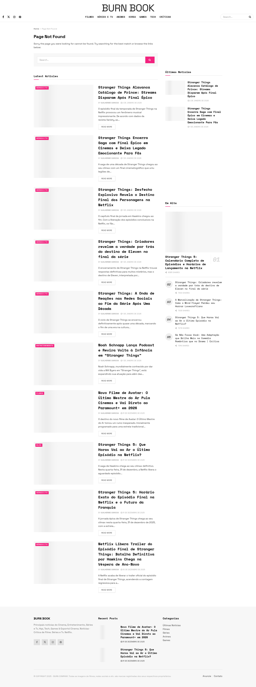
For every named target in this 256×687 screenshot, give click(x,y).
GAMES (143, 17)
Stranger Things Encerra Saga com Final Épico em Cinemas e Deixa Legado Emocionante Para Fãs (123, 145)
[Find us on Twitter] (8, 17)
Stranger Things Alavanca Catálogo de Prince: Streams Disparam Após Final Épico (127, 92)
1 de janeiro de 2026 (131, 158)
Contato (218, 676)
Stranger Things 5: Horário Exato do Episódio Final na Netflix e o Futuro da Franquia (126, 499)
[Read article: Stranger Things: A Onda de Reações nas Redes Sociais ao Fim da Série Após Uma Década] (63, 312)
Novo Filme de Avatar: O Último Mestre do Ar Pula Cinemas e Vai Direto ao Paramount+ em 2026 (124, 400)
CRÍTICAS (165, 17)
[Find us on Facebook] (3, 17)
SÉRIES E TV (105, 17)
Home (36, 28)
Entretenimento (45, 345)
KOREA (132, 17)
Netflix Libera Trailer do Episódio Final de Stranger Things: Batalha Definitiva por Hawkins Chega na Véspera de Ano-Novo (126, 554)
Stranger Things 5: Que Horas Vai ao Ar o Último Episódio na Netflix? (124, 449)
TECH (153, 17)
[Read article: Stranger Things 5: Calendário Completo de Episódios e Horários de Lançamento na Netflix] (193, 232)
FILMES (89, 17)
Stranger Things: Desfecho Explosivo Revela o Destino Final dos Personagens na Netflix (126, 197)
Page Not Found (49, 28)
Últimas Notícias (172, 625)
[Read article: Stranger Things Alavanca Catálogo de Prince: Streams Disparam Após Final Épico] (63, 106)
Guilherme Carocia (110, 103)
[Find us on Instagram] (14, 17)
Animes (167, 636)
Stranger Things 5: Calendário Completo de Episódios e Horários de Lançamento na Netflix (185, 262)
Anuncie (207, 676)
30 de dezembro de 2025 (133, 569)
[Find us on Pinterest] (20, 17)
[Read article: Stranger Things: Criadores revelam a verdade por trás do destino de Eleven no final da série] (63, 260)
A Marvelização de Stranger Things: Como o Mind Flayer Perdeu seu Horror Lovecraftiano (198, 303)
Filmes (40, 393)
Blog (39, 445)
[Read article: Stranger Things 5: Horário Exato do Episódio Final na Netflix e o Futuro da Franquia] (63, 511)
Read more (108, 126)
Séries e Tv (42, 88)
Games (166, 640)
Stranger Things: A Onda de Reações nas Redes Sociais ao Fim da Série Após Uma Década (126, 300)
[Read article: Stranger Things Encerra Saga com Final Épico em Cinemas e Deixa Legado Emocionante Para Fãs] (63, 156)
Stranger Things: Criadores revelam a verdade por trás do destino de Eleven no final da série (126, 249)
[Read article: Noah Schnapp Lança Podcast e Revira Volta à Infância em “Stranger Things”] (63, 364)
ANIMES (120, 17)
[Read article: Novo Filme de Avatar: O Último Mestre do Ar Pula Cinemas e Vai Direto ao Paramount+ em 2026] (63, 411)
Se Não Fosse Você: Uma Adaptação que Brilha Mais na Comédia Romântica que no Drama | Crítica (197, 338)
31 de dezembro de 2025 (133, 413)
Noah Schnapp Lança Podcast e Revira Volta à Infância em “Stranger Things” (126, 350)
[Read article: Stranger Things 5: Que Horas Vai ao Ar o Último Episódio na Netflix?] (63, 463)
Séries (166, 632)
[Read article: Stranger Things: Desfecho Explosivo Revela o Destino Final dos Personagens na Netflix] (63, 208)
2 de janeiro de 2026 (131, 103)
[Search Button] (250, 17)
